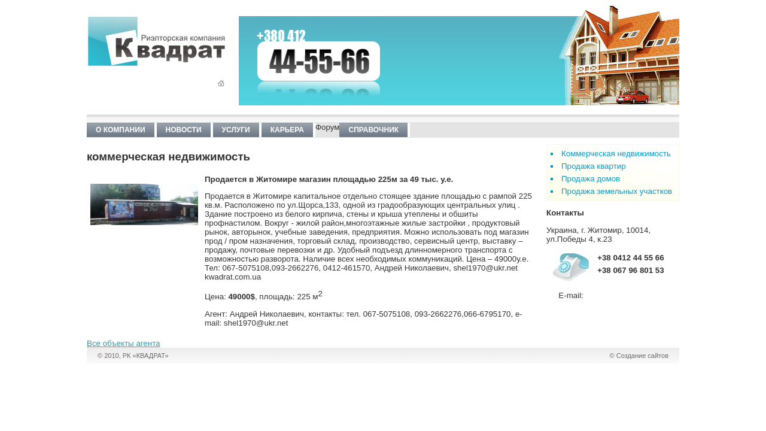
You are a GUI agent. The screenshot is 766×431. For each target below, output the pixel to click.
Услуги (236, 130)
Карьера (287, 130)
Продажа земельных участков (616, 191)
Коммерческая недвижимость (616, 153)
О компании (120, 130)
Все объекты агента (123, 343)
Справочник (373, 130)
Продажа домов (590, 178)
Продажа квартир (593, 166)
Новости (184, 130)
